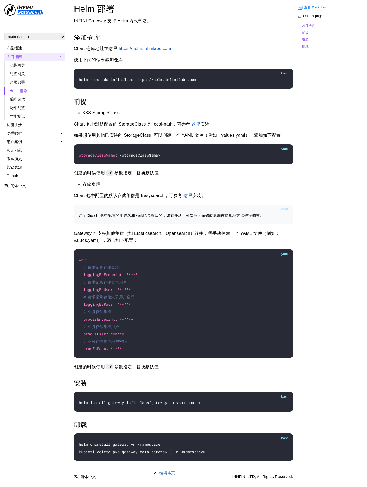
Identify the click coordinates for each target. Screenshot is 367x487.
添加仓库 (308, 25)
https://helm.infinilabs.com (145, 48)
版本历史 (14, 159)
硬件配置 (17, 107)
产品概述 (14, 48)
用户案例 (14, 142)
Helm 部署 (19, 91)
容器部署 (17, 82)
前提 (305, 33)
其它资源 (14, 167)
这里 (196, 124)
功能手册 (14, 125)
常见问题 (14, 150)
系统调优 (17, 99)
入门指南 (14, 57)
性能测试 (17, 116)
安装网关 (17, 65)
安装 (305, 40)
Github (12, 176)
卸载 (305, 46)
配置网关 (17, 73)
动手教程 (14, 133)
